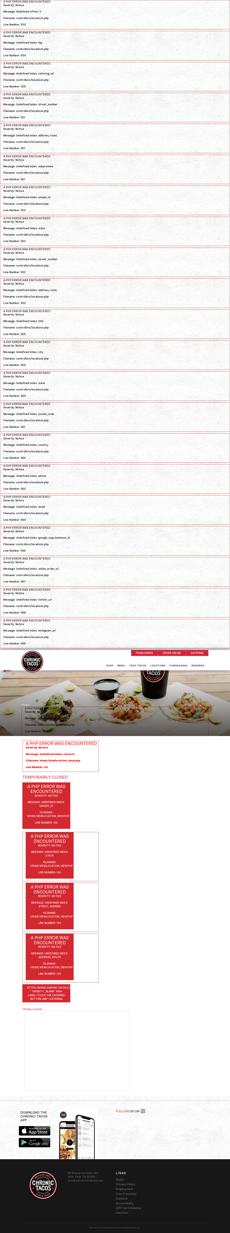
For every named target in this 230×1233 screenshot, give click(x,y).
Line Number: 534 (14, 55)
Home (25, 705)
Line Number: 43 (37, 767)
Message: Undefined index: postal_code (28, 414)
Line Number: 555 (14, 334)
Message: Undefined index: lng (22, 42)
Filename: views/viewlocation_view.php (50, 724)
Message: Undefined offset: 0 (22, 11)
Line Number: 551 (14, 117)
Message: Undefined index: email (24, 506)
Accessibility (125, 1203)
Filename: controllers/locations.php (26, 18)
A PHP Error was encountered (26, 1)
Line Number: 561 (14, 427)
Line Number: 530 (14, 24)
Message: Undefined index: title (23, 321)
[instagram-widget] (162, 1128)
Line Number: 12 (35, 731)
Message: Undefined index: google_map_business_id (36, 537)
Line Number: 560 (14, 395)
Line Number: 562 (14, 457)
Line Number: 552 (14, 210)
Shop (109, 665)
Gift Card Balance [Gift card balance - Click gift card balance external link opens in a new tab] (128, 1208)
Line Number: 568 (14, 612)
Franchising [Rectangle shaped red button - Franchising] (144, 653)
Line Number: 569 (14, 643)
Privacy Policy (125, 1184)
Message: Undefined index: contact (50, 754)
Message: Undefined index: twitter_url (27, 599)
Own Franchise (126, 1194)
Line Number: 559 (14, 365)
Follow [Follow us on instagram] (130, 1111)
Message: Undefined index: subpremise (28, 166)
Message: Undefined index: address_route (30, 135)
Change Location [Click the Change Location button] (32, 1009)
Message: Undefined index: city (23, 352)
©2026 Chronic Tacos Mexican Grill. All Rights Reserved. (115, 1228)
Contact (121, 1198)
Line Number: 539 (14, 86)
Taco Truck (137, 665)
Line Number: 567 (14, 581)
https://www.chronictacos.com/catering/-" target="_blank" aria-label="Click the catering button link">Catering (48, 993)
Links (121, 1173)
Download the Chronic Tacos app (33, 1116)
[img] (77, 1133)
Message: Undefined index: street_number (30, 104)
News (120, 1179)
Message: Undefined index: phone (24, 475)
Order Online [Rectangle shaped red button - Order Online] (172, 653)
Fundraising (178, 665)
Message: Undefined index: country (25, 444)
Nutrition (122, 1213)
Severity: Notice (13, 5)
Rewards (198, 665)
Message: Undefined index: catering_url (28, 73)
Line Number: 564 (14, 519)
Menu (121, 665)
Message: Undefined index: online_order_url (31, 568)
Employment (124, 1189)
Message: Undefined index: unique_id (26, 197)
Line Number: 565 (14, 550)
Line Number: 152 (46, 822)
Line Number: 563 (14, 488)
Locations (157, 665)
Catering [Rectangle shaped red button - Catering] (197, 653)
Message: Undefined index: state (24, 228)
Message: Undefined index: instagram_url (29, 630)
